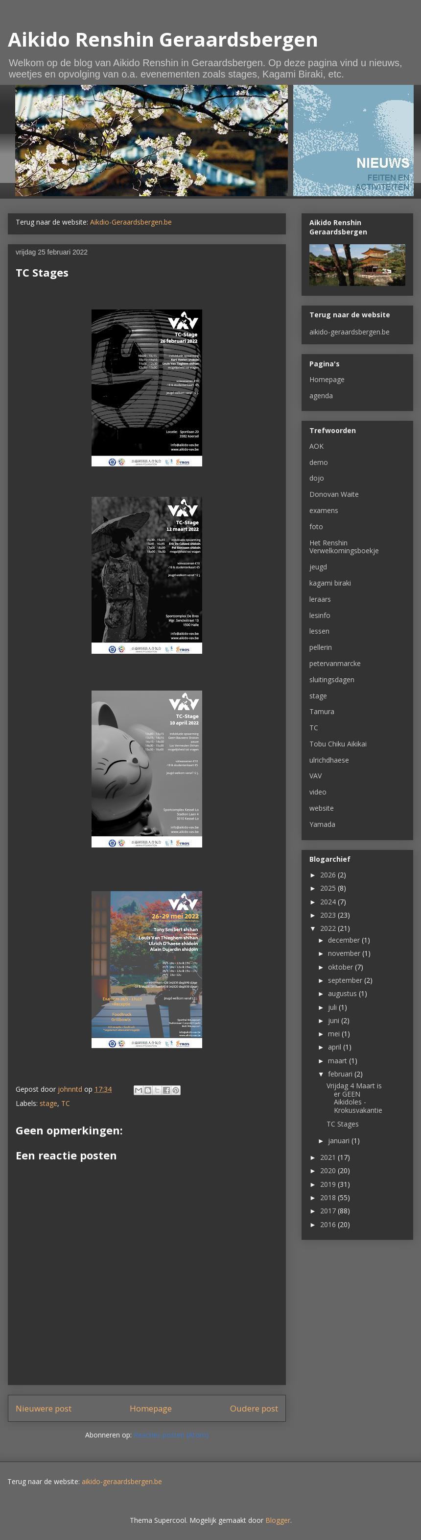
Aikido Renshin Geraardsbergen (163, 39)
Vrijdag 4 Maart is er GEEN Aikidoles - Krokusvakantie (354, 1098)
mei (335, 1033)
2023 (329, 915)
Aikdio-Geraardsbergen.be (131, 222)
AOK (316, 446)
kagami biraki (330, 583)
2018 (329, 1197)
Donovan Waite (334, 494)
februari (341, 1073)
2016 (329, 1224)
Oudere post (254, 1408)
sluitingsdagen (331, 679)
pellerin (320, 647)
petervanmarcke (335, 663)
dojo (316, 478)
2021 (329, 1157)
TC (65, 1103)
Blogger (277, 1520)
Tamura (321, 711)
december (345, 940)
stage (48, 1103)
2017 (329, 1210)
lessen (319, 631)
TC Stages (343, 1124)
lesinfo (319, 615)
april (335, 1047)
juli (333, 1007)
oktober (341, 967)
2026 (329, 874)
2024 (329, 901)
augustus (343, 993)
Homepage (151, 1408)
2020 (329, 1170)
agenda (321, 395)
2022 (329, 928)
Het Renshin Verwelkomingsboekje (344, 547)
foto (316, 526)
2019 (329, 1184)
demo (318, 462)
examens (323, 510)
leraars (320, 599)
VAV (315, 775)
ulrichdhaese (329, 760)
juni (334, 1020)
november (345, 953)
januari (339, 1140)
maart (338, 1060)
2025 (329, 888)
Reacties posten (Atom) (171, 1434)
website (321, 808)
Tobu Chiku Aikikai (338, 743)
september (346, 980)
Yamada (322, 824)
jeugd (318, 566)
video (318, 791)
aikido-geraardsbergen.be (349, 331)
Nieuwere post (43, 1408)
